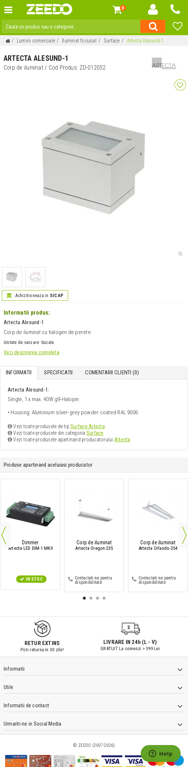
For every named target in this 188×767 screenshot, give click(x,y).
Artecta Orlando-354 (158, 545)
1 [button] (84, 598)
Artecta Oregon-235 (94, 545)
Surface (95, 433)
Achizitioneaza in (35, 295)
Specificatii (58, 372)
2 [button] (90, 598)
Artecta (122, 439)
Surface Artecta (87, 426)
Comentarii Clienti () (112, 372)
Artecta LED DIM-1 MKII (30, 545)
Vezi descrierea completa (31, 352)
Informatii (19, 372)
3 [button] (97, 598)
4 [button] (104, 598)
